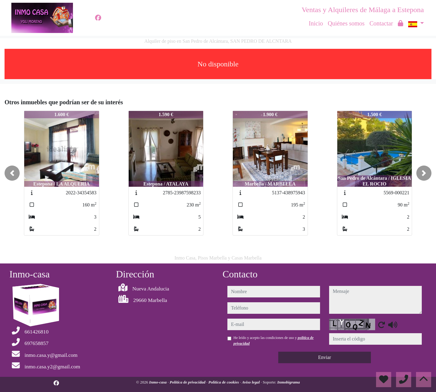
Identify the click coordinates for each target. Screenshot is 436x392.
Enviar (324, 357)
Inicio (316, 23)
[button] (12, 173)
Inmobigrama (288, 382)
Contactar (381, 23)
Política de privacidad (188, 382)
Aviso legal (251, 382)
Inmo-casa (158, 382)
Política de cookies (224, 382)
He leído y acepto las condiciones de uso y (273, 340)
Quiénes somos (346, 23)
